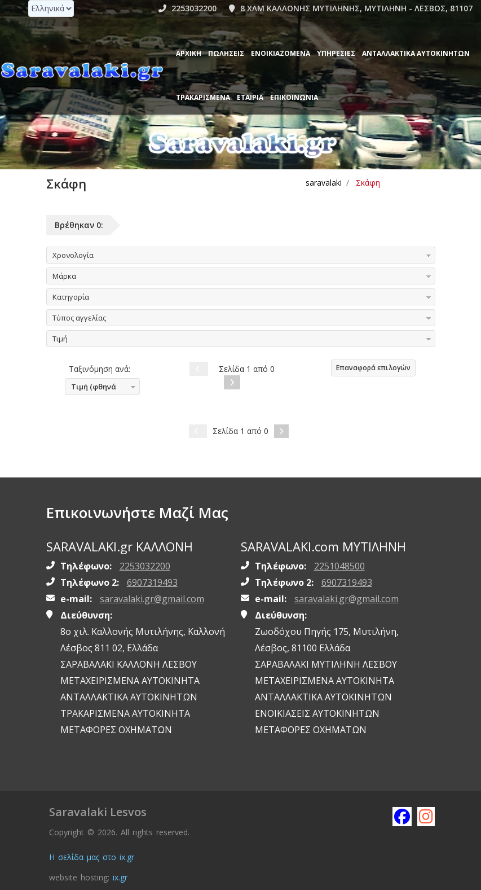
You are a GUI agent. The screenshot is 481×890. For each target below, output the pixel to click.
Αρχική (188, 53)
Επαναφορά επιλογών (373, 367)
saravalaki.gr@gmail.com (152, 599)
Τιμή (60, 339)
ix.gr (120, 877)
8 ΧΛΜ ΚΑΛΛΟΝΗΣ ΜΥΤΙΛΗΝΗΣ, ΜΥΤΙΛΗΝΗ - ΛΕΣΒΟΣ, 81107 (351, 8)
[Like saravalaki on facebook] (401, 816)
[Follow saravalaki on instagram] (426, 816)
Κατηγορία (70, 297)
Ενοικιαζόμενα (280, 53)
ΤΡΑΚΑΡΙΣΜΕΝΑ (203, 97)
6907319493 (152, 582)
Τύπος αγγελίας (79, 318)
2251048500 (339, 566)
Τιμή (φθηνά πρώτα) (90, 389)
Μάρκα (64, 276)
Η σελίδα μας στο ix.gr (91, 857)
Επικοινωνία (294, 97)
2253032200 (187, 8)
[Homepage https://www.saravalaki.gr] (82, 71)
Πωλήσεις (226, 53)
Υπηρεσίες (336, 53)
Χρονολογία (73, 255)
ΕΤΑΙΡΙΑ (250, 97)
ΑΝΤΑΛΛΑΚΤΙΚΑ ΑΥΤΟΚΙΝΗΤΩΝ (416, 53)
